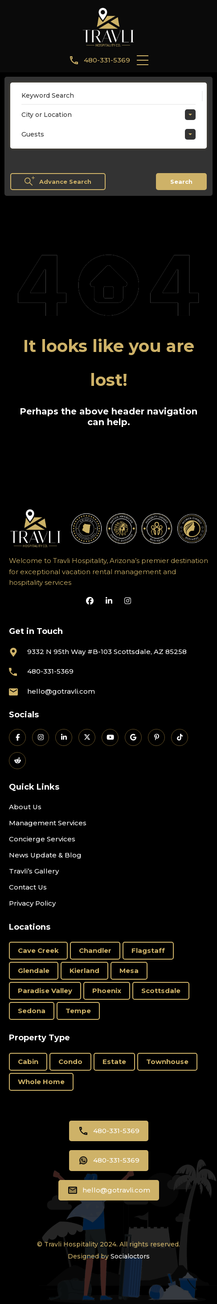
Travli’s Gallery (34, 871)
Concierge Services (42, 839)
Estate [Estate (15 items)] (114, 1061)
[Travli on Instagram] (40, 737)
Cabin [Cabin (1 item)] (28, 1061)
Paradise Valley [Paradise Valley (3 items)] (45, 990)
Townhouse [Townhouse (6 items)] (167, 1061)
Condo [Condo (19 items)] (70, 1061)
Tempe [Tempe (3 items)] (78, 1010)
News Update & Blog (45, 855)
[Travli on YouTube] (110, 737)
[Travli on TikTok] (179, 737)
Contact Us (28, 887)
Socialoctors (130, 1256)
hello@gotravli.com (61, 691)
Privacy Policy (32, 903)
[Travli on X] (86, 737)
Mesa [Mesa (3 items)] (129, 970)
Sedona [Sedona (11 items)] (31, 1010)
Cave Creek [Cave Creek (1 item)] (38, 950)
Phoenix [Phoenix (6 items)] (106, 990)
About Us (25, 807)
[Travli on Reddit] (17, 760)
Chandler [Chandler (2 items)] (95, 950)
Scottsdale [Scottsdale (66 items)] (160, 990)
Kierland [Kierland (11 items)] (84, 970)
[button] (142, 60)
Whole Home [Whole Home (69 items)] (41, 1081)
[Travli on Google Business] (133, 737)
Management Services (47, 823)
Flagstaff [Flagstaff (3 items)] (148, 950)
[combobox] (108, 114)
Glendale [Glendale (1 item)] (33, 970)
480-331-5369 (107, 60)
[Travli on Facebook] (17, 737)
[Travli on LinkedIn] (63, 737)
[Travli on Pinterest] (156, 737)
